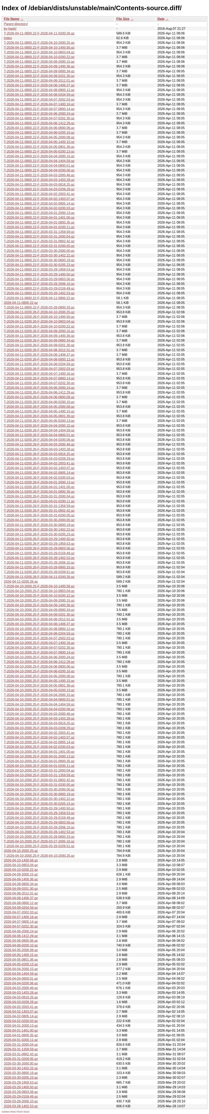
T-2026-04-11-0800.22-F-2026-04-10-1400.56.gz (39, 47)
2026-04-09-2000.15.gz (21, 874)
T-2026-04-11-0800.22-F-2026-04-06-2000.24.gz (39, 113)
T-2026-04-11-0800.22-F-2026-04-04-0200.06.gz (39, 170)
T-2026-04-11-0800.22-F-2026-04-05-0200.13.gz (39, 151)
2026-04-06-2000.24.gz (21, 931)
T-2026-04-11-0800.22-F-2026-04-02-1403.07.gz (39, 199)
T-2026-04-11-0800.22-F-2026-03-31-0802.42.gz (39, 241)
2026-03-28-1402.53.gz (21, 1106)
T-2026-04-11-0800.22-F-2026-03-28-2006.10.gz (39, 284)
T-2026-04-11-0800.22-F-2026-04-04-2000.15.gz (39, 156)
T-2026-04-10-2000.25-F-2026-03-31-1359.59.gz (39, 775)
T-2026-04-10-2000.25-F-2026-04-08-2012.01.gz (39, 619)
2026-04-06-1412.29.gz (21, 936)
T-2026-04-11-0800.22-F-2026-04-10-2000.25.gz (39, 42)
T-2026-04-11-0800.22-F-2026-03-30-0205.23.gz (39, 265)
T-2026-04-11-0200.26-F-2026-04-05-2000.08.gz (39, 406)
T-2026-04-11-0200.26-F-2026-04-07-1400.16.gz (39, 373)
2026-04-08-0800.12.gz (21, 903)
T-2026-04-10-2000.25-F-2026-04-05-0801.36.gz (39, 685)
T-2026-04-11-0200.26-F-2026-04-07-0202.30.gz (39, 383)
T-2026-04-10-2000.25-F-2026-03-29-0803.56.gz (39, 822)
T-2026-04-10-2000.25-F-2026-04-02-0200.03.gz (39, 747)
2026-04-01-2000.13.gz (21, 1025)
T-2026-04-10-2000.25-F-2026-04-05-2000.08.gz (39, 676)
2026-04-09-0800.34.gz (21, 884)
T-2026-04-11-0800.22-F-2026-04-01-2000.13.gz (39, 213)
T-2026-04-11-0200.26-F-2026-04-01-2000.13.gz (39, 482)
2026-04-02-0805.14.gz (21, 1016)
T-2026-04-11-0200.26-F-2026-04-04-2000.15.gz (39, 425)
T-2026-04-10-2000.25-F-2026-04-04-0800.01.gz (39, 699)
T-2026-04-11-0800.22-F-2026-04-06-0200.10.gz (39, 132)
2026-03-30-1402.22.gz (21, 1068)
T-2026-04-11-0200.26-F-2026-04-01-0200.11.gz (39, 501)
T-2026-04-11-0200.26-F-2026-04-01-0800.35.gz (39, 491)
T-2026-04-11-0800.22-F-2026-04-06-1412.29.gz (39, 123)
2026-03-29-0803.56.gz (21, 1092)
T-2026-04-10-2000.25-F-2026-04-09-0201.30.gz (39, 614)
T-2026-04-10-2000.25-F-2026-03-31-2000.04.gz (39, 770)
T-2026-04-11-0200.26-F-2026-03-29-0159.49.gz (39, 553)
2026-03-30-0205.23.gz (21, 1077)
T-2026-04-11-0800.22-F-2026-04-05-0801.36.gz (39, 147)
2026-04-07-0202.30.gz (21, 926)
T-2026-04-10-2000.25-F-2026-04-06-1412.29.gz (39, 662)
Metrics (13, 1111)
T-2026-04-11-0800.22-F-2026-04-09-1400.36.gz (39, 66)
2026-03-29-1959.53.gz (21, 1082)
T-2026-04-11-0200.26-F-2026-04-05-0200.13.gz (39, 420)
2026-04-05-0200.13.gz (21, 964)
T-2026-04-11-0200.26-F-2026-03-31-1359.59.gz (39, 506)
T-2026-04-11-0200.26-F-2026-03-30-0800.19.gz (39, 525)
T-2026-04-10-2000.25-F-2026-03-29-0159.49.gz (39, 818)
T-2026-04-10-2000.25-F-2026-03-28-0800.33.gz (39, 836)
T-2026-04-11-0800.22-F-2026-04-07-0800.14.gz (39, 109)
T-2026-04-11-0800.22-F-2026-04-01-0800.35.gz (39, 222)
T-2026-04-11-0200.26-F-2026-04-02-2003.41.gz (39, 463)
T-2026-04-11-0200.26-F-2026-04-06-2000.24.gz (39, 387)
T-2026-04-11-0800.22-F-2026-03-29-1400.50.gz (39, 274)
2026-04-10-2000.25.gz (21, 851)
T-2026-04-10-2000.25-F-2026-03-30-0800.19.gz (39, 794)
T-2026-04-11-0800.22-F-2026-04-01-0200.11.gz (39, 227)
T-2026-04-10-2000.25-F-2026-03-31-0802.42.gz (39, 780)
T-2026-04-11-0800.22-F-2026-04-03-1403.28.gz (39, 180)
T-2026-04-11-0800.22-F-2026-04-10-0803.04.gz (39, 52)
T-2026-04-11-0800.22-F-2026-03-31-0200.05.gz (39, 246)
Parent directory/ (16, 24)
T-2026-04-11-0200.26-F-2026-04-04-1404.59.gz (39, 430)
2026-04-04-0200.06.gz (21, 983)
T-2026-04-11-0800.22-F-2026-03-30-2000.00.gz (39, 251)
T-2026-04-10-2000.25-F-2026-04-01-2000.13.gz (39, 756)
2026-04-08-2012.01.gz (21, 893)
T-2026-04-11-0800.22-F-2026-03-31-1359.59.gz (39, 232)
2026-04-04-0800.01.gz (21, 978)
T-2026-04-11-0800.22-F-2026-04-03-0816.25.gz (39, 184)
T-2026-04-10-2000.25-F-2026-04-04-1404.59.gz (39, 704)
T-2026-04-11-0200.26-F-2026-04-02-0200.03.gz (39, 477)
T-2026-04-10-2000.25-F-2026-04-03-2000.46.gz (39, 714)
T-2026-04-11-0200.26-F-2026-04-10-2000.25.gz (39, 312)
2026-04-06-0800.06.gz (21, 940)
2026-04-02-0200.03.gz (21, 1021)
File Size (122, 19)
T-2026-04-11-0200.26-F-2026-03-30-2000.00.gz (39, 520)
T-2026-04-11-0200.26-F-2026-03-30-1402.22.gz (39, 529)
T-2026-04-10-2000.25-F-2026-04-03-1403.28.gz (39, 718)
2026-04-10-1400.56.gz (21, 860)
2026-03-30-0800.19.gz (21, 1073)
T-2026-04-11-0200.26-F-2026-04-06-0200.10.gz (39, 402)
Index (8, 38)
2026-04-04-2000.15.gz (21, 969)
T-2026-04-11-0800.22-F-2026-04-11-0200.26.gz (39, 33)
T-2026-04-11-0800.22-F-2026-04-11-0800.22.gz (39, 298)
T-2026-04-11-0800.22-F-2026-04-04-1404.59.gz (39, 161)
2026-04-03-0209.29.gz (21, 1002)
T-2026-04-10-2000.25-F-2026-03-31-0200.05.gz (39, 784)
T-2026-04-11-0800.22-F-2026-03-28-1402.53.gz (39, 293)
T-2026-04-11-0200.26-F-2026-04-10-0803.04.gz (39, 321)
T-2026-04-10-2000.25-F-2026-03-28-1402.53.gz (39, 832)
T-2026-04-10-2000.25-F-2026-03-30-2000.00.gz (39, 789)
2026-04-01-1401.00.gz (21, 1030)
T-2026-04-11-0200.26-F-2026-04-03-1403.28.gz (39, 449)
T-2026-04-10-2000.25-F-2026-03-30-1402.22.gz (39, 799)
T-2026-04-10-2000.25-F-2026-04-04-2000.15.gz (39, 695)
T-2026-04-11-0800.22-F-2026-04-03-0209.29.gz (39, 189)
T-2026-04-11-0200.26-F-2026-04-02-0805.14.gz (39, 472)
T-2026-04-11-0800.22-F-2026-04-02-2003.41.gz (39, 194)
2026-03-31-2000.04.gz (21, 1044)
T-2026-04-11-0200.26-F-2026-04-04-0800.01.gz (39, 435)
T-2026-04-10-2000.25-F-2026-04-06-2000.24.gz (39, 657)
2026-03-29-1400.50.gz (21, 1087)
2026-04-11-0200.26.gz (21, 581)
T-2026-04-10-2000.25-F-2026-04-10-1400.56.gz (39, 586)
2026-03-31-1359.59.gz (21, 1049)
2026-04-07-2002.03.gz (21, 912)
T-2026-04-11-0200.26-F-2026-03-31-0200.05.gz (39, 515)
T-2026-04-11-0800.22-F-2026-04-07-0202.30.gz (39, 118)
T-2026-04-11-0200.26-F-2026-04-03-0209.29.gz (39, 458)
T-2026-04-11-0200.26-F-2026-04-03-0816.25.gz (39, 454)
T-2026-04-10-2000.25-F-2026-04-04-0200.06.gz (39, 709)
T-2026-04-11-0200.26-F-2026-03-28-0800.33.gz (39, 567)
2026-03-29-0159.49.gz (21, 1096)
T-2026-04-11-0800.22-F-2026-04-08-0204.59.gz (39, 94)
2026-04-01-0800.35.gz (21, 1035)
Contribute (5, 1111)
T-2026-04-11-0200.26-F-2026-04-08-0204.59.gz (39, 364)
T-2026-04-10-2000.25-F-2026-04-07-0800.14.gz (39, 652)
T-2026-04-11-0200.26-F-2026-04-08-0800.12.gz (39, 359)
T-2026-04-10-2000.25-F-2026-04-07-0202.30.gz (39, 647)
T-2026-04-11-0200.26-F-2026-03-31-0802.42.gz (39, 510)
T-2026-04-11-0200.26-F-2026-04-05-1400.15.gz (39, 411)
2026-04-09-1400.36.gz (21, 879)
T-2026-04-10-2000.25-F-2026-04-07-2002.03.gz (39, 638)
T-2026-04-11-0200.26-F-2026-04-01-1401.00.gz (39, 487)
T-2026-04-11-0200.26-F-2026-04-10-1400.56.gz (39, 317)
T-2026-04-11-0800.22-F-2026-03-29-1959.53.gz (39, 269)
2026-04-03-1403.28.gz (21, 992)
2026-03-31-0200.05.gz (21, 1059)
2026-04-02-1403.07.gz (21, 1011)
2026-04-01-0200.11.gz (21, 1040)
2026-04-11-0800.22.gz (21, 302)
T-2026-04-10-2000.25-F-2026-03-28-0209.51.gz (39, 846)
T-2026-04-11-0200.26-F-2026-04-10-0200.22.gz (39, 326)
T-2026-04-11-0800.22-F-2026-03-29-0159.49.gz (39, 288)
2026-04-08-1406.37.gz (21, 898)
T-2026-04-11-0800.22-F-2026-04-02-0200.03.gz (39, 208)
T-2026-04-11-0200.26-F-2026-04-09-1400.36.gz (39, 336)
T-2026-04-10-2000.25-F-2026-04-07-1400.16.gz (39, 643)
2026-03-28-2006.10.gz (21, 1101)
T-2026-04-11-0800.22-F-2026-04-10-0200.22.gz (39, 57)
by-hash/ (10, 28)
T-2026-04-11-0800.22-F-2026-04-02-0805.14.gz (39, 203)
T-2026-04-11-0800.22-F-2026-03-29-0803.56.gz (39, 279)
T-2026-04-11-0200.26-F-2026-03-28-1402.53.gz (39, 558)
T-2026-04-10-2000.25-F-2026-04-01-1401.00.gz (39, 751)
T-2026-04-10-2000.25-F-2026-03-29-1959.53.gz (39, 813)
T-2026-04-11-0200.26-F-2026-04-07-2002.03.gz (39, 369)
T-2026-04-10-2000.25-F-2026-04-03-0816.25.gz (39, 723)
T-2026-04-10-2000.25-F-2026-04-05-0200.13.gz (39, 690)
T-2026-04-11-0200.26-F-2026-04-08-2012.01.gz (39, 350)
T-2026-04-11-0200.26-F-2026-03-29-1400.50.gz (39, 539)
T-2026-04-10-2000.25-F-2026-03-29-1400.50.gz (39, 808)
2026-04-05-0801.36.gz (21, 959)
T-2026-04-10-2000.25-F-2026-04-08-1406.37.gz (39, 624)
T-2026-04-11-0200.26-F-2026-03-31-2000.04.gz (39, 496)
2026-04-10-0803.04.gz (21, 865)
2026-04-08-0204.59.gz (21, 907)
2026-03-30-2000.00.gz (21, 1063)
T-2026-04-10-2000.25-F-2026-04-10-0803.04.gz (39, 591)
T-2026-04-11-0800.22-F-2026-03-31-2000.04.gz (39, 236)
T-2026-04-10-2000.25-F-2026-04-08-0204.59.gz (39, 633)
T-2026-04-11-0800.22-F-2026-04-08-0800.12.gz (39, 90)
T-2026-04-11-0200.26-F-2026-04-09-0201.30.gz (39, 345)
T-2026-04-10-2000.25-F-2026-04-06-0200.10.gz (39, 671)
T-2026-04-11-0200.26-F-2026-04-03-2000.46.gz (39, 444)
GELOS (26, 1111)
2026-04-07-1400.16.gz (21, 917)
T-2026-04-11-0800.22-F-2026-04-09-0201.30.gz (39, 76)
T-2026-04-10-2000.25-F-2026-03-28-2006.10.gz (39, 827)
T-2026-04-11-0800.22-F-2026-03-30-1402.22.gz (39, 255)
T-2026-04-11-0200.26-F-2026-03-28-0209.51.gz (39, 572)
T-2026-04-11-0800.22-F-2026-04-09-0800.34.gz (39, 71)
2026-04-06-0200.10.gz (21, 945)
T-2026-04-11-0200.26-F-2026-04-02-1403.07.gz (39, 468)
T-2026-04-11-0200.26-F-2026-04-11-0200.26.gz (39, 577)
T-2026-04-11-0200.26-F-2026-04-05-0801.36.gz (39, 416)
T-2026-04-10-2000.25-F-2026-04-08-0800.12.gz (39, 629)
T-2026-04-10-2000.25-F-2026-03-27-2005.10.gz (39, 841)
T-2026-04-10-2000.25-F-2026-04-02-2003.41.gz (39, 733)
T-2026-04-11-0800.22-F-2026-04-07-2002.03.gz (39, 99)
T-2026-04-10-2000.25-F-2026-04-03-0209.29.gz (39, 728)
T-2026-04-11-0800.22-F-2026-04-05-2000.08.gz (39, 137)
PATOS (19, 1111)
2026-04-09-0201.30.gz (21, 888)
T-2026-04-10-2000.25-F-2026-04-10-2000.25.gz (39, 855)
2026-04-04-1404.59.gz (21, 973)
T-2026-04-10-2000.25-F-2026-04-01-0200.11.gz (39, 766)
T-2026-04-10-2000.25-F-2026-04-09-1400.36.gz (39, 605)
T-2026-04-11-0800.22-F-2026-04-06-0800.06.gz (39, 128)
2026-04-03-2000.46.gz (21, 988)
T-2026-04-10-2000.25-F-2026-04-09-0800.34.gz (39, 610)
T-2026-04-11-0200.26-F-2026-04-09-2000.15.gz (39, 331)
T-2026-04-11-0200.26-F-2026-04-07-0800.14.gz (39, 378)
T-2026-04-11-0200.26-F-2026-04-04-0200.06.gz (39, 439)
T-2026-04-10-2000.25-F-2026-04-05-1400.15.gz (39, 681)
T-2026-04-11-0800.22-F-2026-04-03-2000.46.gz (39, 175)
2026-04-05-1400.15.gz (21, 955)
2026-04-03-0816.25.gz (21, 997)
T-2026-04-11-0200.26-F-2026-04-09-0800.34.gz (39, 340)
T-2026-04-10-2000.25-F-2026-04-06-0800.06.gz (39, 666)
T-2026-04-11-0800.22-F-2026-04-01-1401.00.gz (39, 217)
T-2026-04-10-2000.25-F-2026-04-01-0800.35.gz (39, 761)
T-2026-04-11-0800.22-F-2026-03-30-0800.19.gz (39, 260)
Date (161, 19)
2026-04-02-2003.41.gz (21, 1007)
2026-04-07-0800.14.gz (21, 921)
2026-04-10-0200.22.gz (21, 869)
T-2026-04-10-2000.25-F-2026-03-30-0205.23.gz (39, 803)
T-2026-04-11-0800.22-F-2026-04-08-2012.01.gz (39, 80)
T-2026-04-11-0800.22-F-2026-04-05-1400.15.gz (39, 142)
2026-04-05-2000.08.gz (21, 950)
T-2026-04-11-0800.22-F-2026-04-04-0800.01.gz (39, 165)
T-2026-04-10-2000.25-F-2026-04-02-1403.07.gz (39, 737)
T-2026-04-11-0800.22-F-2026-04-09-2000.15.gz (39, 61)
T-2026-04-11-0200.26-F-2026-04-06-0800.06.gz (39, 397)
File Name (11, 19)
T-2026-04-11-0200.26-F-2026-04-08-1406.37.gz (39, 354)
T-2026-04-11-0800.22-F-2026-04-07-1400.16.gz (39, 104)
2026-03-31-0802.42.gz (21, 1054)
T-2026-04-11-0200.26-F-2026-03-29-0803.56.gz (39, 548)
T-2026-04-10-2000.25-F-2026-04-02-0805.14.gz (39, 742)
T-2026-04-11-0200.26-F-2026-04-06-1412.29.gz (39, 392)
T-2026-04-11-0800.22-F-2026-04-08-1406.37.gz (39, 85)
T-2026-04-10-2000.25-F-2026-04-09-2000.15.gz (39, 600)
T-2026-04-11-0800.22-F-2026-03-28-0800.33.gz (39, 307)
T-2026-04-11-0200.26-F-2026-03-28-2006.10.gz (39, 562)
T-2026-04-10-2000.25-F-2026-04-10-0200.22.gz (39, 595)
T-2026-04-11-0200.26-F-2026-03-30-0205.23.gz (39, 534)
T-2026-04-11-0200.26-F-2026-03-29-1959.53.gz (39, 543)
